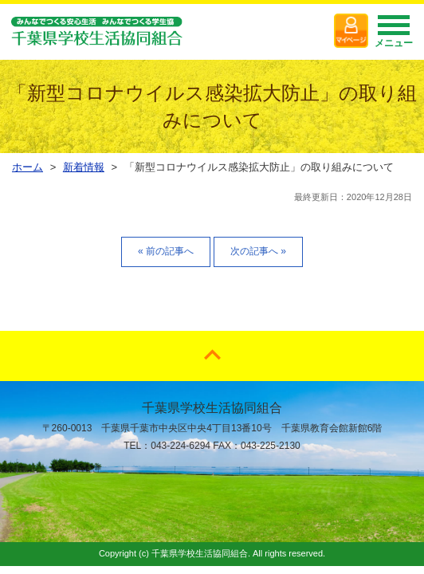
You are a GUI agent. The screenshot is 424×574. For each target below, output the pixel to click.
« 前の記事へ (166, 251)
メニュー (394, 36)
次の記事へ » (258, 251)
